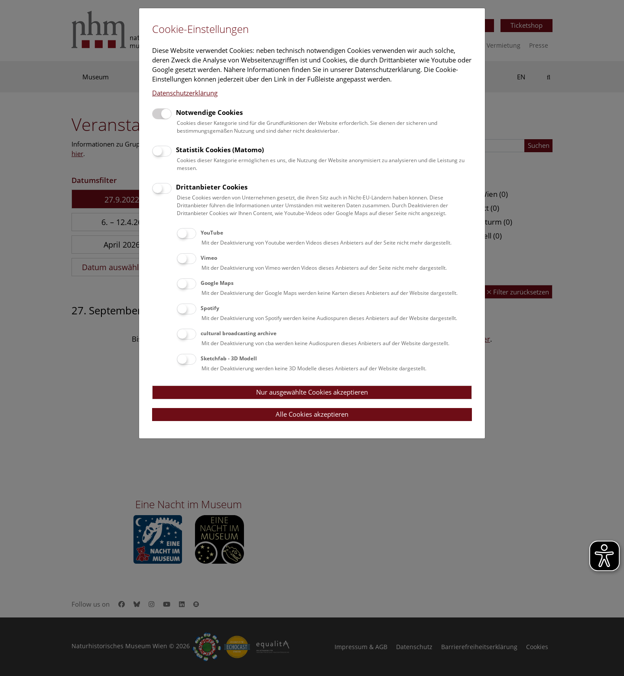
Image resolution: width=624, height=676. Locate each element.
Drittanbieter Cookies (211, 187)
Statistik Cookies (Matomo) (220, 149)
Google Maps (217, 283)
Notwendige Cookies (209, 112)
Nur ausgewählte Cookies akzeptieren (312, 392)
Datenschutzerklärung (185, 92)
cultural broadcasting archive (238, 333)
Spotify (210, 308)
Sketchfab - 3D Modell (229, 358)
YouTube (212, 232)
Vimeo (209, 257)
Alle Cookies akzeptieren (312, 414)
